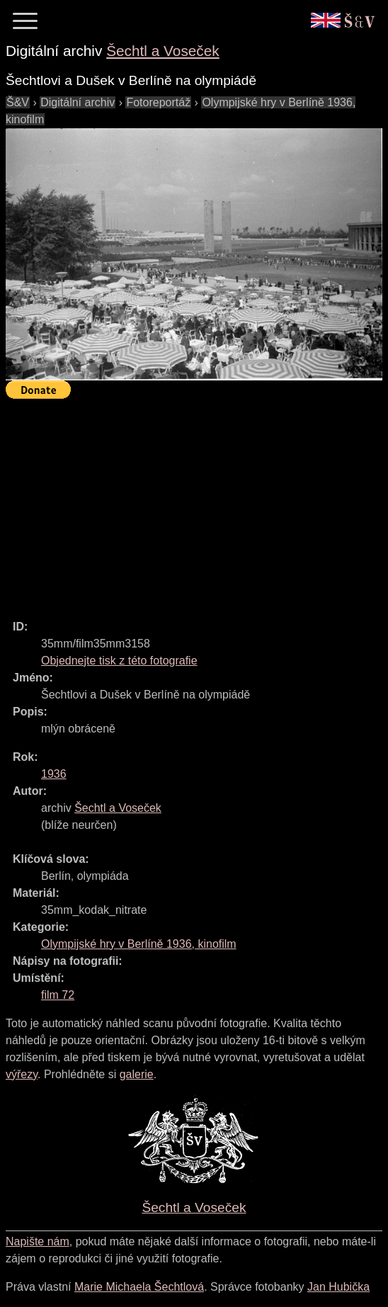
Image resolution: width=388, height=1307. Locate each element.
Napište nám (37, 1241)
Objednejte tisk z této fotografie (119, 661)
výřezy (22, 1074)
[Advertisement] (197, 503)
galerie (137, 1074)
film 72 (57, 995)
